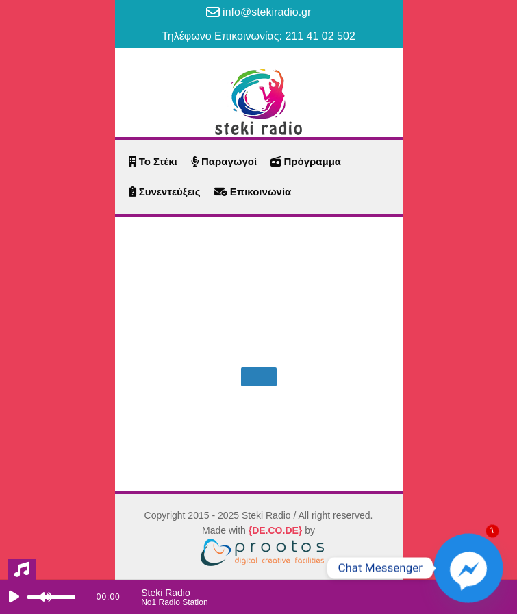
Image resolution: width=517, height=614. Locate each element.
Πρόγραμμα (305, 161)
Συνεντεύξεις (165, 191)
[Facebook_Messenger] (468, 568)
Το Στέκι (153, 161)
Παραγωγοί (224, 161)
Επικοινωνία (253, 191)
